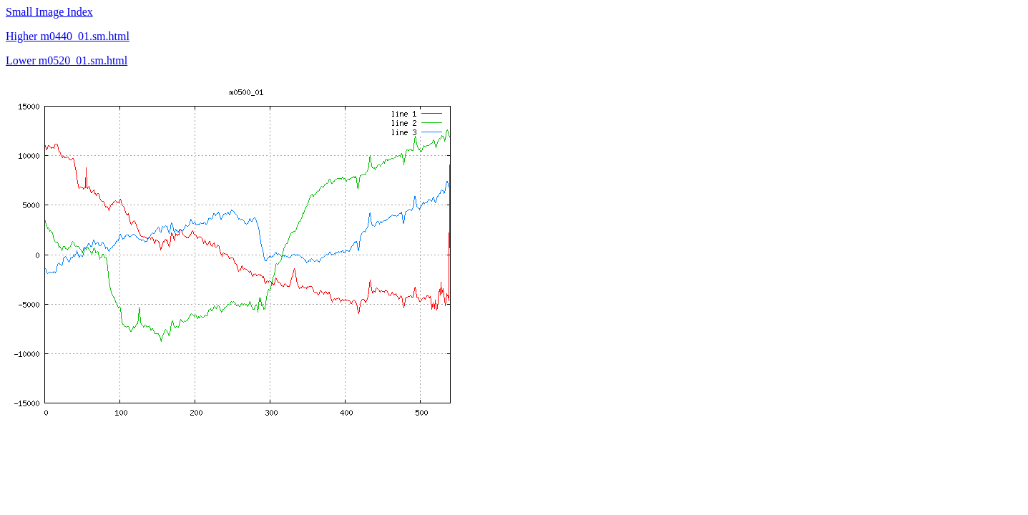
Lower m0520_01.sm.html (66, 60)
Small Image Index (49, 12)
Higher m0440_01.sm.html (67, 36)
